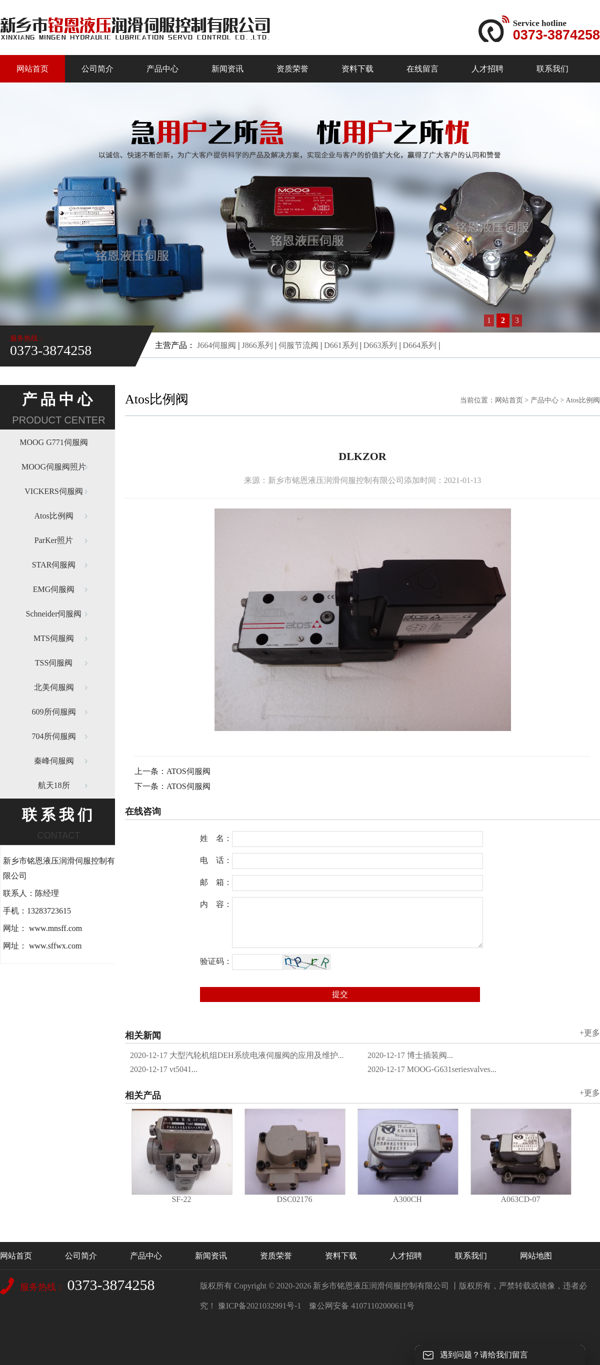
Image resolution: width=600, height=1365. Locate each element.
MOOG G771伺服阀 (54, 442)
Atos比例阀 (53, 516)
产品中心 (162, 68)
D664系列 (420, 345)
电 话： (216, 860)
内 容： (216, 904)
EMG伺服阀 (54, 589)
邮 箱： (216, 882)
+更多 (590, 1032)
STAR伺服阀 (54, 564)
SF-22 (181, 1199)
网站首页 (32, 68)
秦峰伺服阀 (54, 760)
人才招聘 (488, 68)
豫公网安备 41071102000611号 (361, 1306)
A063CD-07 (520, 1199)
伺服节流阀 (298, 345)
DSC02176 (294, 1199)
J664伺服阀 (216, 345)
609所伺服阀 (54, 712)
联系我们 (552, 68)
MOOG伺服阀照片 (54, 466)
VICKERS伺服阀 (53, 491)
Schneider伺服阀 (54, 614)
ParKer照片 (53, 540)
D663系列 (381, 345)
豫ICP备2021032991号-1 (259, 1306)
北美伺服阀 (54, 687)
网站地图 (536, 1256)
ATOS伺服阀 (188, 771)
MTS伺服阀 (54, 638)
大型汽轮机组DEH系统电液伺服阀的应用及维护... (237, 1055)
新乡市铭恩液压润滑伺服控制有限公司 (381, 1286)
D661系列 (341, 345)
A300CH (407, 1199)
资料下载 (358, 68)
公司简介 (98, 68)
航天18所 (54, 785)
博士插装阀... (410, 1055)
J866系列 (257, 345)
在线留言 (422, 68)
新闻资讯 (228, 68)
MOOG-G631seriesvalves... (432, 1069)
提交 (340, 994)
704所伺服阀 (54, 736)
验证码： (216, 961)
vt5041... (164, 1069)
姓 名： (216, 838)
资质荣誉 (292, 68)
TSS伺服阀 (54, 662)
